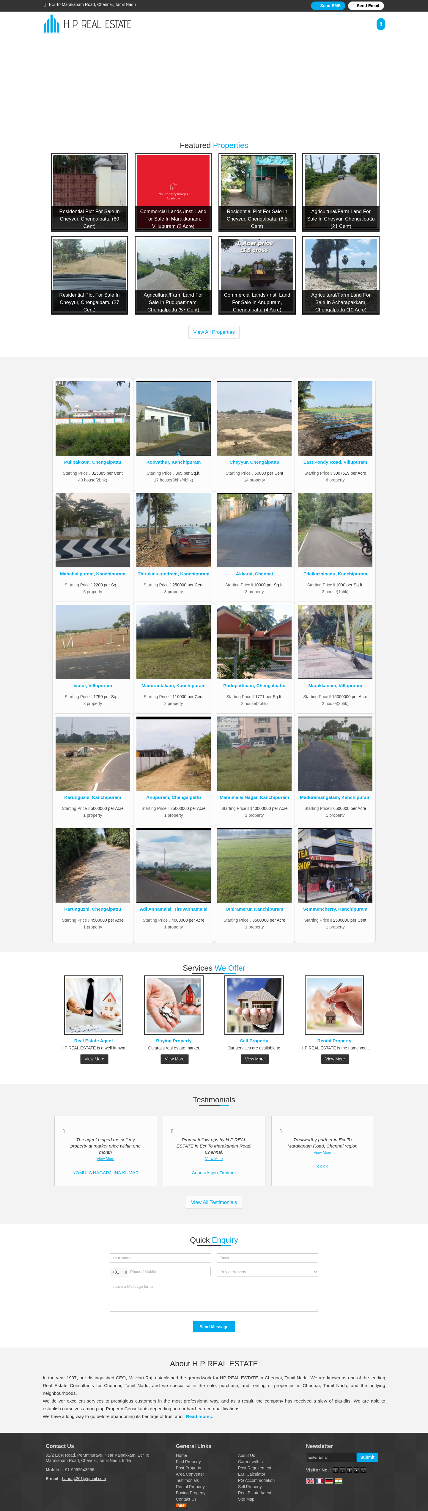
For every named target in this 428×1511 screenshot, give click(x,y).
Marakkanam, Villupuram (335, 685)
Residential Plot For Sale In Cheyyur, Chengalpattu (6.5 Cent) (257, 219)
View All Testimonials (214, 1202)
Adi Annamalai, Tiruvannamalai (173, 909)
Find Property (188, 1461)
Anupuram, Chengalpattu (173, 797)
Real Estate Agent (93, 1040)
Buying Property (174, 1040)
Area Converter (190, 1474)
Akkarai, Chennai (254, 573)
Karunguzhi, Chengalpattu (92, 909)
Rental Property (334, 1040)
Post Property (188, 1468)
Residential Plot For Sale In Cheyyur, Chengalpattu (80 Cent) (89, 219)
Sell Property (254, 1040)
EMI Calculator (251, 1474)
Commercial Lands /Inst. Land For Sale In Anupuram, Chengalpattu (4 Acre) (257, 302)
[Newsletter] (331, 1457)
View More (94, 1059)
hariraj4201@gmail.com (84, 1478)
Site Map (246, 1499)
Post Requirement (254, 1468)
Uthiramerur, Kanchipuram (254, 909)
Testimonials (187, 1480)
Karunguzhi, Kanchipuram (92, 797)
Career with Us (252, 1461)
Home (181, 1455)
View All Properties (214, 332)
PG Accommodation (256, 1480)
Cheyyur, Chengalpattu (254, 462)
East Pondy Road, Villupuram (335, 462)
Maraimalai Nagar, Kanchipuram (254, 797)
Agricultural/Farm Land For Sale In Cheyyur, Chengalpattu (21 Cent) (341, 219)
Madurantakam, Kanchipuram (173, 685)
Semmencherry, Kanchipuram (335, 909)
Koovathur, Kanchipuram (173, 462)
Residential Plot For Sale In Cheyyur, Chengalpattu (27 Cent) (89, 302)
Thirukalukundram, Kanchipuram (173, 573)
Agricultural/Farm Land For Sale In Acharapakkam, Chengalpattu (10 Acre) (341, 302)
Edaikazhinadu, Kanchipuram (335, 573)
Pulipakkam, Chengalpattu (92, 462)
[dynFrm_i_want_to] (267, 1272)
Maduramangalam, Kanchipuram (335, 797)
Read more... (199, 1416)
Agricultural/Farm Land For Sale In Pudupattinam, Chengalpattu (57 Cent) (173, 302)
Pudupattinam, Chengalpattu (254, 685)
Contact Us (186, 1499)
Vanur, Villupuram (92, 685)
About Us (246, 1455)
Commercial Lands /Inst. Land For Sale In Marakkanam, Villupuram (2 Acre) (173, 219)
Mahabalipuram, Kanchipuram (92, 573)
